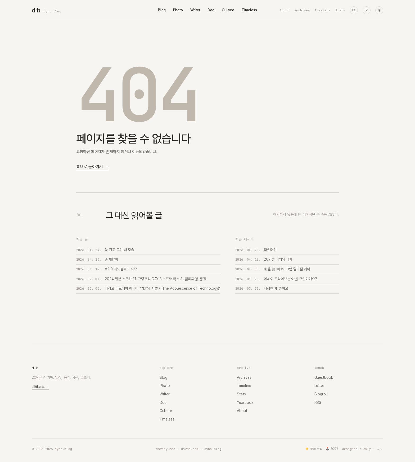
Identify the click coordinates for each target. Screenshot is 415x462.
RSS (318, 402)
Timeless (249, 10)
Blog (162, 10)
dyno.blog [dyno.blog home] (52, 11)
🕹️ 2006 (332, 449)
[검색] (354, 10)
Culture (228, 10)
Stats (340, 10)
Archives (302, 10)
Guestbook (323, 377)
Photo (178, 10)
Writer (195, 10)
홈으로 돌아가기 (92, 167)
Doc (211, 10)
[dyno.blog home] (36, 10)
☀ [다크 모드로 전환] (379, 10)
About (285, 10)
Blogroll (321, 394)
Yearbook (245, 402)
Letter (319, 386)
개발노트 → (40, 387)
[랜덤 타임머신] (367, 10)
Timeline (323, 10)
